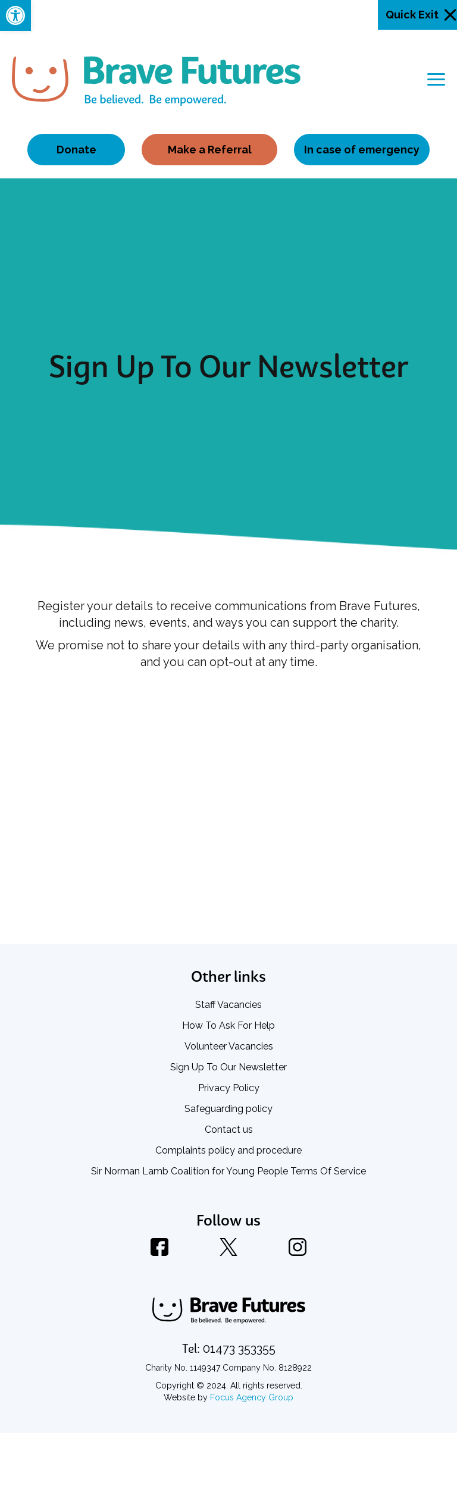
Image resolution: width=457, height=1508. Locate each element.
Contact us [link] (229, 1129)
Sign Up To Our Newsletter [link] (228, 1067)
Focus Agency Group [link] (251, 1397)
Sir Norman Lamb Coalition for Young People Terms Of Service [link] (228, 1171)
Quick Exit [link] (412, 14)
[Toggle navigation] (436, 79)
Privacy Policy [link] (228, 1088)
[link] (15, 15)
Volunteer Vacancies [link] (228, 1046)
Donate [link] (76, 149)
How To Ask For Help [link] (228, 1025)
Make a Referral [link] (210, 149)
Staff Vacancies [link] (228, 1004)
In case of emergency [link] (362, 149)
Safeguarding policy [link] (228, 1108)
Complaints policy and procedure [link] (228, 1150)
